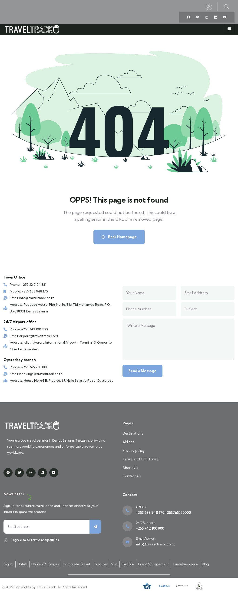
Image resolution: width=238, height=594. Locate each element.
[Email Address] (127, 542)
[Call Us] (127, 510)
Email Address (146, 538)
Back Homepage (119, 237)
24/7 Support (145, 523)
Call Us (140, 507)
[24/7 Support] (127, 526)
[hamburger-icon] (229, 28)
